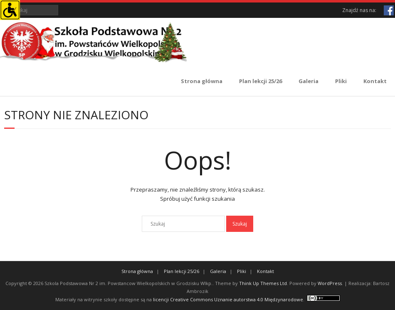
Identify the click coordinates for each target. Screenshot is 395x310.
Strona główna (201, 81)
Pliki (341, 81)
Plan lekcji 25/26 (260, 81)
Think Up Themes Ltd (263, 283)
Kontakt (375, 81)
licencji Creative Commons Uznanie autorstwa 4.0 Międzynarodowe (228, 299)
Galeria (308, 81)
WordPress (330, 283)
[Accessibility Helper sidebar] (10, 10)
